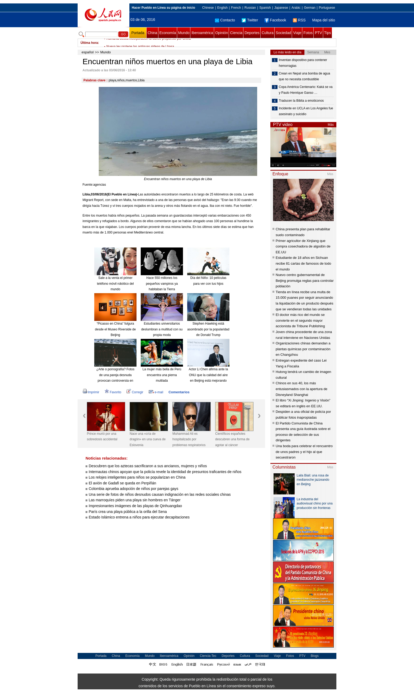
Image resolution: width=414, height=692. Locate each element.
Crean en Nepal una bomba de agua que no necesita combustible (304, 76)
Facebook (275, 20)
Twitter (250, 20)
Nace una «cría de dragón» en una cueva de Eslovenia (148, 439)
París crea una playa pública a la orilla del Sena (128, 511)
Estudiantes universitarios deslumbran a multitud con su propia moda (162, 329)
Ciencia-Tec (208, 656)
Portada (137, 33)
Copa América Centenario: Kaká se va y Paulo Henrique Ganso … (305, 90)
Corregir (134, 392)
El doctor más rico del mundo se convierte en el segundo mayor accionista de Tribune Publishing (300, 320)
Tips (327, 33)
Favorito (113, 392)
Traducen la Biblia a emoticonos (301, 100)
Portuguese (327, 8)
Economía (167, 33)
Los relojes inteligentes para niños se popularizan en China (137, 477)
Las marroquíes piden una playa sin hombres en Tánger (135, 500)
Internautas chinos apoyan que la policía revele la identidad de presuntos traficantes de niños (165, 472)
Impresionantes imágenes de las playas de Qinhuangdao (135, 506)
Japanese (281, 8)
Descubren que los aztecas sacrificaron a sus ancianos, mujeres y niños (148, 466)
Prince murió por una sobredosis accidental (102, 436)
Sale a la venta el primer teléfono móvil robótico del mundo (115, 283)
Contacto (225, 20)
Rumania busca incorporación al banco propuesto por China (148, 43)
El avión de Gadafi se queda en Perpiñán (122, 483)
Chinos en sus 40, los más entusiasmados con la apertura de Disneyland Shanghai (301, 388)
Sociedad (283, 33)
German (309, 8)
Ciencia (236, 33)
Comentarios (178, 392)
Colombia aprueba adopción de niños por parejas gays (133, 489)
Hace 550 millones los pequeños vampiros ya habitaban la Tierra (162, 283)
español (88, 52)
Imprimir (91, 392)
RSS (299, 20)
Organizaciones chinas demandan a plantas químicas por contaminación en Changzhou (303, 349)
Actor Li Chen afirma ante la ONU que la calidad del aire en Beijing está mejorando (208, 374)
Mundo (184, 33)
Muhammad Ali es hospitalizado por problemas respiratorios (188, 439)
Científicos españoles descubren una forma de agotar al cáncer (232, 439)
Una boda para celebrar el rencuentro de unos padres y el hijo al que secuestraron (304, 451)
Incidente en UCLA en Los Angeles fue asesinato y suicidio (306, 111)
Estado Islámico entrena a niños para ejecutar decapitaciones (139, 517)
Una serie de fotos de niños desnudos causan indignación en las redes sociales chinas (160, 494)
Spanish (265, 8)
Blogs (315, 656)
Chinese (208, 8)
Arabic (295, 8)
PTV (318, 33)
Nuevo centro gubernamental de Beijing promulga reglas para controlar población (305, 280)
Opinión (221, 33)
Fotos (308, 33)
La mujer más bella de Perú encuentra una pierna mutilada (162, 374)
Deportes (252, 33)
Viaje (297, 33)
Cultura (268, 33)
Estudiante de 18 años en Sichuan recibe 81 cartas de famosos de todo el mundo (303, 263)
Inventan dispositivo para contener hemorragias (303, 63)
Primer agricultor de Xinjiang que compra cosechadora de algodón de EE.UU (303, 246)
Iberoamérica (202, 33)
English (222, 8)
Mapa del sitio (323, 20)
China (152, 33)
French (236, 8)
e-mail (156, 392)
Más (331, 125)
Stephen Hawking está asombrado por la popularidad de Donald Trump (208, 329)
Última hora (89, 43)
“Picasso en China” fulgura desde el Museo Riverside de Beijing (115, 329)
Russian (250, 8)
